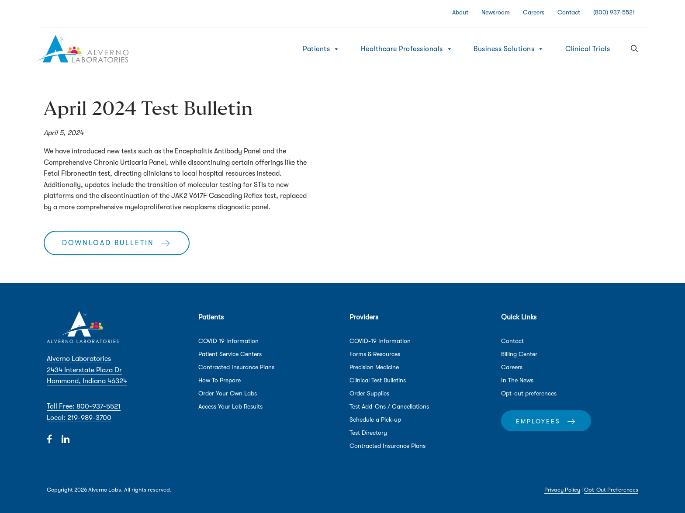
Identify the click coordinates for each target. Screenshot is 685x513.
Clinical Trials (587, 49)
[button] (634, 48)
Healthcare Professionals (407, 49)
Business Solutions (509, 49)
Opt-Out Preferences (611, 489)
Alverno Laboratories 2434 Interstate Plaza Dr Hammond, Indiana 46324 (87, 370)
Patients (321, 49)
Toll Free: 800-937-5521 (84, 406)
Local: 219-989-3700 (79, 418)
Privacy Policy (562, 489)
